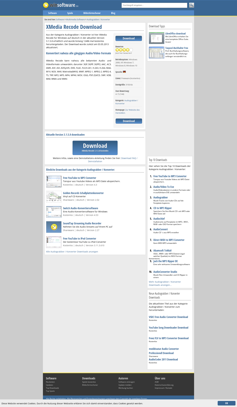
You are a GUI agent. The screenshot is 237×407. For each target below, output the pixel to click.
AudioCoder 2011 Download (163, 359)
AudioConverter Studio (165, 272)
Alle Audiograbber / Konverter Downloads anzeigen (72, 251)
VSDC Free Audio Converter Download (168, 317)
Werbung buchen (125, 388)
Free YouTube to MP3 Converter (79, 178)
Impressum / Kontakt (163, 388)
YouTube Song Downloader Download (168, 327)
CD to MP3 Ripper (162, 208)
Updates (49, 385)
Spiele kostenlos (89, 382)
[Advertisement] (170, 108)
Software (52, 13)
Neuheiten (50, 382)
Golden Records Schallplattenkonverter (83, 193)
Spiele (70, 13)
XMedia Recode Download (74, 26)
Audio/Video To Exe (163, 187)
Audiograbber (160, 197)
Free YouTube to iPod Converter (79, 238)
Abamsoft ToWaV (162, 250)
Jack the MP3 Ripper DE (165, 261)
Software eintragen (126, 382)
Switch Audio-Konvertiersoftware (80, 208)
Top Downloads (52, 388)
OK (226, 403)
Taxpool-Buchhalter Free (176, 48)
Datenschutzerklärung (164, 385)
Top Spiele (50, 391)
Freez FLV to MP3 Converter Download (169, 338)
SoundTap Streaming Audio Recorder (82, 223)
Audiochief (159, 218)
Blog (113, 13)
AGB (157, 382)
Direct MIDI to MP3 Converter (168, 240)
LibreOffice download (175, 33)
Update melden (124, 385)
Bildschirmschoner (92, 13)
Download (129, 38)
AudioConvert (160, 229)
